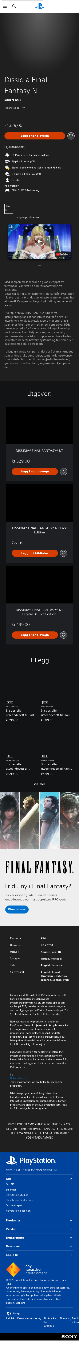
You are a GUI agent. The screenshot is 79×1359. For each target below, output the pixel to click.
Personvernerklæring (29, 1318)
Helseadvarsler (18, 1078)
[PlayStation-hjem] (39, 6)
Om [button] (39, 1179)
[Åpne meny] (4, 6)
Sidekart (64, 1318)
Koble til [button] (39, 1255)
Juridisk (10, 1318)
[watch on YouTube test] (62, 254)
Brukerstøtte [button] (39, 1238)
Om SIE (10, 1184)
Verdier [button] (39, 1229)
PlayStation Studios (17, 1195)
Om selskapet (14, 1205)
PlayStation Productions (19, 1200)
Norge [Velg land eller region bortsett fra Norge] (15, 1314)
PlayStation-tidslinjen (18, 1210)
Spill (18, 1169)
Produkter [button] (39, 1220)
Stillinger (11, 1189)
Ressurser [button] (39, 1246)
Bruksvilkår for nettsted (50, 1322)
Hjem (9, 1169)
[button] (39, 241)
